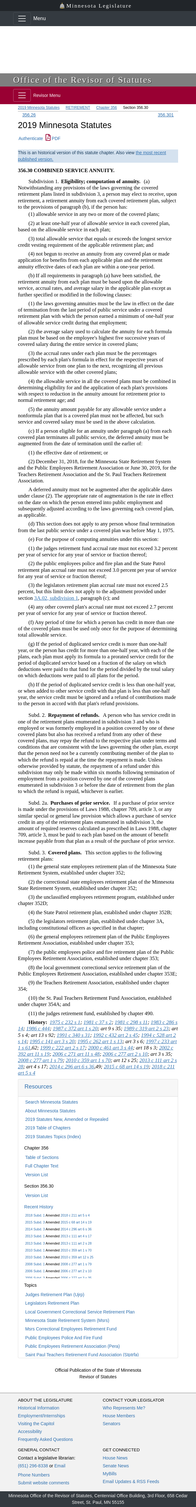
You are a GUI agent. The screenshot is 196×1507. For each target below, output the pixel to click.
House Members (119, 1415)
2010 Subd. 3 (35, 1257)
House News (115, 1457)
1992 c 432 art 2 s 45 (115, 1035)
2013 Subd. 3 (35, 1243)
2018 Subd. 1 (35, 1215)
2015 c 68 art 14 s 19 (76, 1222)
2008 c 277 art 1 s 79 (76, 1264)
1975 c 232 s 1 (65, 1022)
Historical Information (38, 1407)
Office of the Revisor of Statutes (82, 80)
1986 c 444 (38, 1029)
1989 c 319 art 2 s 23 (146, 1029)
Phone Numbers (34, 1474)
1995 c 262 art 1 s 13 (100, 1041)
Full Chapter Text (41, 1165)
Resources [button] (38, 1086)
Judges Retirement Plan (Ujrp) (54, 1294)
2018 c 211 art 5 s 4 (75, 1215)
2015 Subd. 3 (35, 1222)
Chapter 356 (106, 107)
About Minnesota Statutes (50, 1110)
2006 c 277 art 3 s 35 (76, 1278)
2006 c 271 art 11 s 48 (76, 1054)
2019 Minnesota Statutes (39, 107)
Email (59, 1465)
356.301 (166, 114)
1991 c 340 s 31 (73, 1035)
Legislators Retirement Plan (52, 1303)
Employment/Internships (41, 1415)
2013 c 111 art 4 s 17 (76, 1236)
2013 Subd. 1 (35, 1236)
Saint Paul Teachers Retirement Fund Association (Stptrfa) (82, 1354)
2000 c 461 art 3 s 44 (110, 1048)
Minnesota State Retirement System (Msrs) (67, 1320)
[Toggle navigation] (22, 18)
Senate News (116, 1465)
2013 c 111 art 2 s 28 (76, 1243)
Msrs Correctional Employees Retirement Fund (71, 1328)
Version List (36, 1174)
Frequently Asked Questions (45, 1439)
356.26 (29, 114)
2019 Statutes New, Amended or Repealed (66, 1119)
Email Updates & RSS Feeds (131, 1481)
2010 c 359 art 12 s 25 (77, 1257)
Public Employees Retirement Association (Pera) (72, 1346)
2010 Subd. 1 (35, 1250)
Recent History (38, 1206)
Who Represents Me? (124, 1407)
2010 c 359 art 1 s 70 (76, 1250)
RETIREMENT (78, 107)
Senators (111, 1423)
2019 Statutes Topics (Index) (53, 1136)
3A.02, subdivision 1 (56, 598)
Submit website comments (43, 1482)
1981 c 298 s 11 (131, 1022)
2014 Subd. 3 (35, 1229)
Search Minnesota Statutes (51, 1102)
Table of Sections (42, 1157)
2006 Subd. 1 (35, 1271)
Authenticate (31, 138)
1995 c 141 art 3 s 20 (52, 1041)
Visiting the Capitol (36, 1423)
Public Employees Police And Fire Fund (63, 1337)
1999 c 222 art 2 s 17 (62, 1048)
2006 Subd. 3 (35, 1278)
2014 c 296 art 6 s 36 (76, 1229)
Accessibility (30, 1431)
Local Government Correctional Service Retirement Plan (80, 1311)
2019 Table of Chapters (48, 1127)
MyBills (110, 1473)
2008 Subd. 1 (35, 1264)
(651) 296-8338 (33, 1465)
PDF (53, 138)
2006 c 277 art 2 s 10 (76, 1271)
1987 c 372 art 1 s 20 (75, 1029)
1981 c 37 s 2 (98, 1022)
